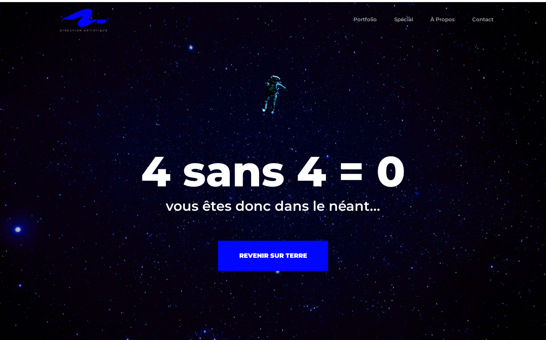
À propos (442, 19)
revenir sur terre (273, 256)
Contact (482, 19)
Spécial (403, 19)
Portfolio (365, 19)
